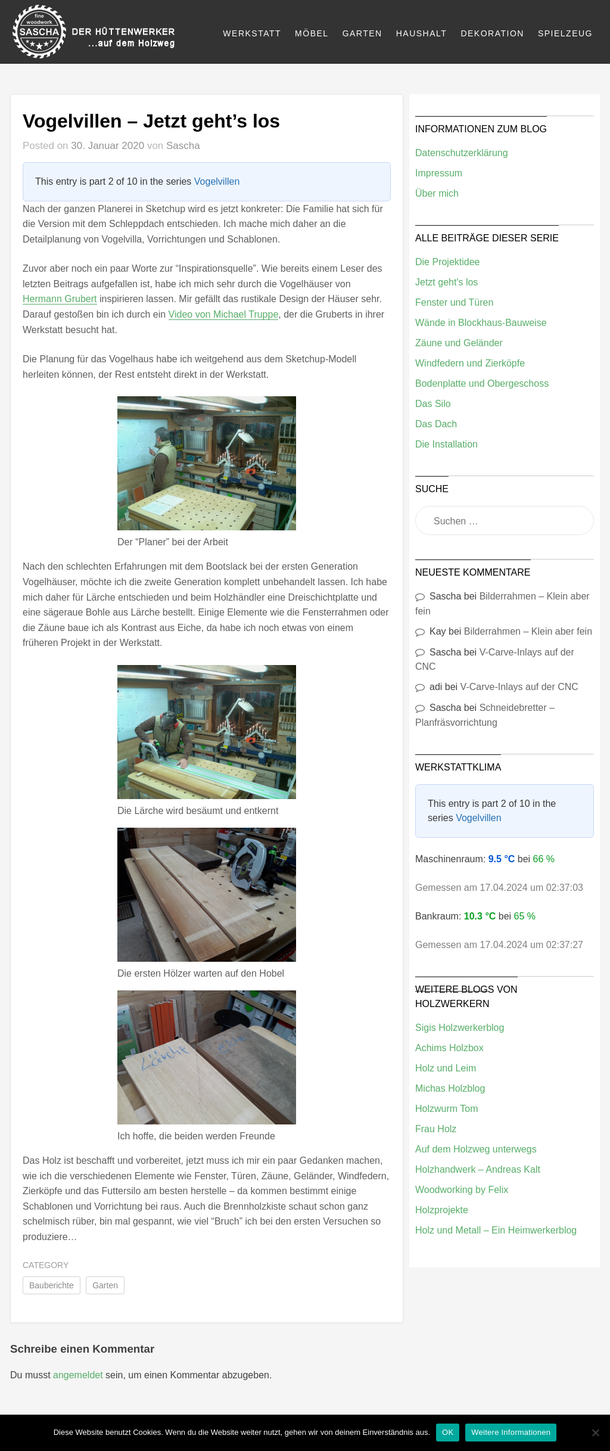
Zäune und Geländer (459, 343)
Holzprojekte (441, 1210)
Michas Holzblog (450, 1088)
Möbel (312, 33)
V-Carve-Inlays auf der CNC (519, 687)
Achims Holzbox (449, 1048)
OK (447, 1432)
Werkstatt (252, 33)
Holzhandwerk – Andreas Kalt (477, 1169)
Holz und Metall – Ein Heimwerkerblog (496, 1230)
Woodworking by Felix (461, 1190)
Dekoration (492, 33)
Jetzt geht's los (446, 282)
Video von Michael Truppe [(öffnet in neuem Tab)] (224, 314)
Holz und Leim (445, 1068)
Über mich (437, 193)
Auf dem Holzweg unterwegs (476, 1149)
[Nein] (595, 1432)
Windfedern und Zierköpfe (470, 363)
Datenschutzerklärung (461, 153)
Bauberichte (51, 1285)
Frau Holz (435, 1129)
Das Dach (436, 424)
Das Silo (433, 404)
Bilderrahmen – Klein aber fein (528, 631)
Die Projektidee (447, 262)
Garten (362, 33)
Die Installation (446, 444)
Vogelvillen (217, 181)
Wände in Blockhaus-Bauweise (481, 323)
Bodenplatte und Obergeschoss (482, 383)
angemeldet (78, 1375)
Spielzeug (565, 33)
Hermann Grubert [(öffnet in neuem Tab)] (60, 299)
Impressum (438, 173)
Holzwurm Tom (446, 1109)
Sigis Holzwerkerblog (459, 1028)
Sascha (183, 145)
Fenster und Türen (454, 302)
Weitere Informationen (510, 1432)
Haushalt (421, 33)
